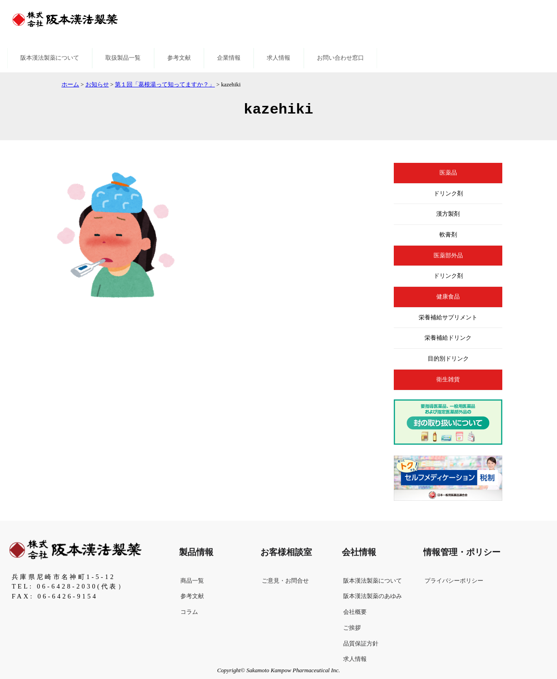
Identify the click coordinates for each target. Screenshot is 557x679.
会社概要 (355, 612)
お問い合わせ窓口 (340, 58)
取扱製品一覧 (123, 58)
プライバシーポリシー (454, 581)
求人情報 (278, 58)
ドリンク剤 (448, 193)
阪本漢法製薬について (49, 58)
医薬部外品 (448, 255)
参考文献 (179, 58)
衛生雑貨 (448, 379)
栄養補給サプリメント (448, 317)
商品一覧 (192, 581)
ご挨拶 (352, 628)
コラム (189, 612)
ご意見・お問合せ (285, 581)
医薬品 (448, 173)
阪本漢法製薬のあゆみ (372, 596)
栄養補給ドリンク (448, 338)
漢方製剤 (448, 214)
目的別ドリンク (448, 359)
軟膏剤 (448, 235)
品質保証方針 (360, 644)
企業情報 (229, 58)
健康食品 (448, 297)
